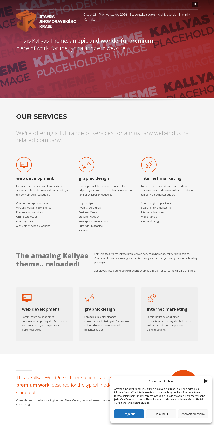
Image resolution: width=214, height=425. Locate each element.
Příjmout (129, 414)
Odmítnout (161, 414)
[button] (206, 381)
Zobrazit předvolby (193, 414)
